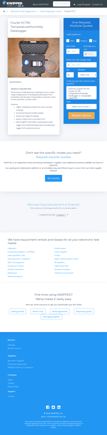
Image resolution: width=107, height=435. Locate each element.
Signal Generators (61, 266)
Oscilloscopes (60, 248)
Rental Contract (14, 348)
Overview (11, 345)
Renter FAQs (38, 311)
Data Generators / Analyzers (19, 259)
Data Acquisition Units (16, 255)
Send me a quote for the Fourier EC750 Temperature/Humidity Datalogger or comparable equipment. (81, 92)
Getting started (17, 311)
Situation (81, 69)
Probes (57, 255)
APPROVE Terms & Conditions (20, 367)
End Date (89, 47)
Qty (67, 69)
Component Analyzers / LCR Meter (21, 252)
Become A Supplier (16, 360)
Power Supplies (60, 252)
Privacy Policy (13, 386)
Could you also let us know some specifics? (80, 82)
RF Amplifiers (59, 262)
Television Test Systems (64, 273)
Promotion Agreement (17, 364)
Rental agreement (59, 311)
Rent (72, 41)
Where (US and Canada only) (78, 59)
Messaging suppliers (51, 316)
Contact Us (97, 4)
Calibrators (12, 248)
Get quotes (53, 178)
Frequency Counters (16, 266)
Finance (83, 41)
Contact (11, 396)
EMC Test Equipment (16, 262)
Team (10, 380)
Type (68, 101)
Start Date (70, 46)
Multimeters (12, 273)
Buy (94, 41)
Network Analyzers (15, 276)
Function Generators (16, 269)
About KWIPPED (41, 4)
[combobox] (53, 4)
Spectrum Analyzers (62, 269)
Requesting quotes (84, 311)
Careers (11, 383)
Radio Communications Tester (66, 259)
